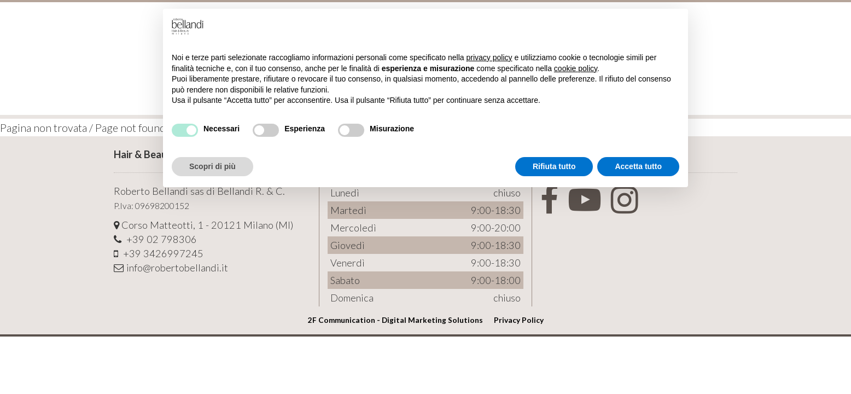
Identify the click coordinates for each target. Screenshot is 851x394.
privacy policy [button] (489, 57)
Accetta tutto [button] (638, 166)
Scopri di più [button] (212, 166)
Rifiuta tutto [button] (554, 166)
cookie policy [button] (575, 68)
